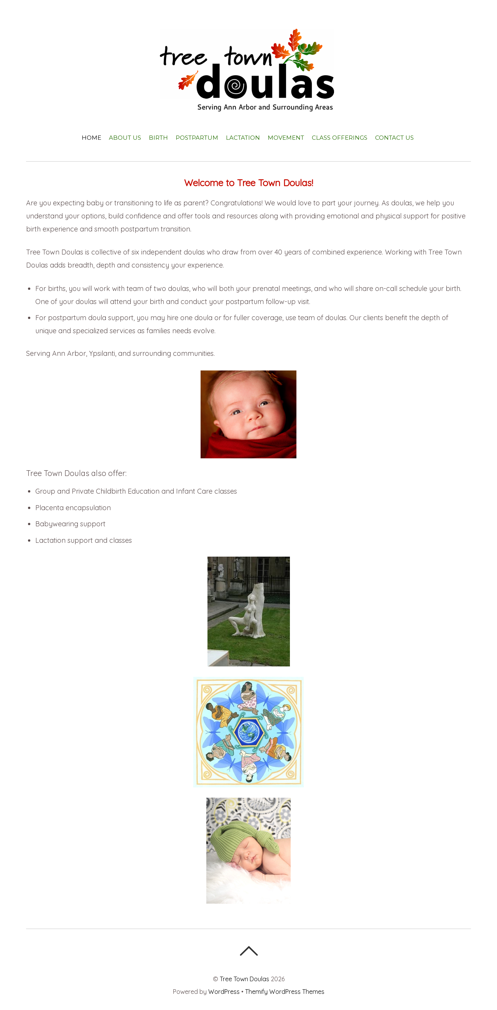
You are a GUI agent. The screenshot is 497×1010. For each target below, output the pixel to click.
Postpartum (197, 138)
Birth (158, 138)
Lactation (243, 138)
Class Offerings (339, 138)
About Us (125, 138)
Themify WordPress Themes (284, 991)
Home (91, 138)
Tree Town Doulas (244, 979)
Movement (286, 138)
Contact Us (394, 138)
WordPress (224, 991)
